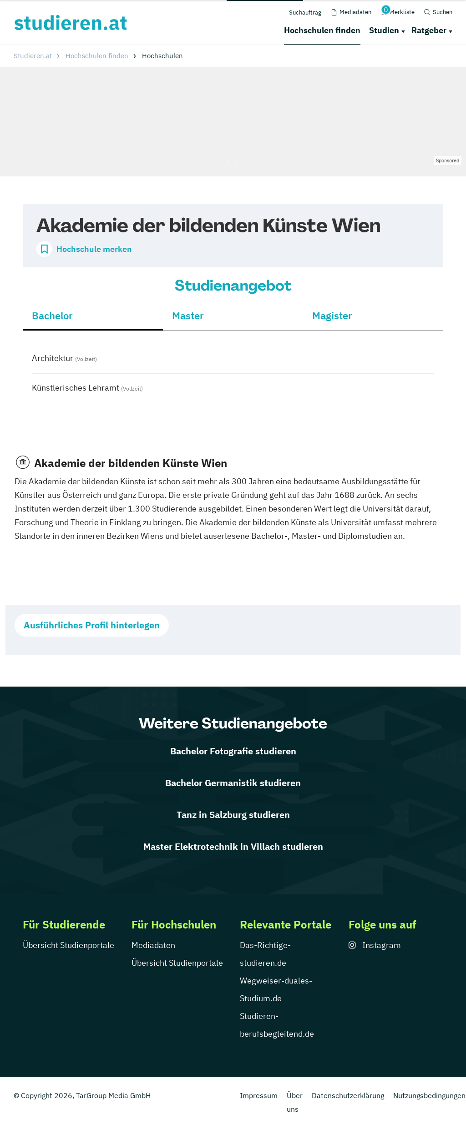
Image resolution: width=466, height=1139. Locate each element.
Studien (384, 30)
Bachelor (52, 315)
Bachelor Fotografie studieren (233, 751)
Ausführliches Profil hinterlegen (92, 625)
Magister (332, 315)
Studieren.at (33, 55)
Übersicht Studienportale (68, 945)
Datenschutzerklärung (348, 1095)
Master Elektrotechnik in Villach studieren (233, 846)
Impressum (259, 1095)
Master (188, 315)
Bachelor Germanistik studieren (233, 783)
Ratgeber (428, 30)
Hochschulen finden (322, 30)
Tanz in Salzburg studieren (233, 814)
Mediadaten (153, 945)
